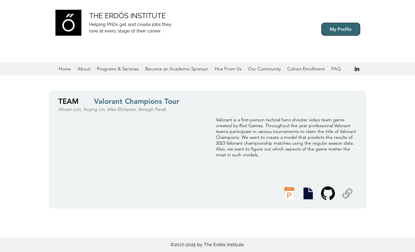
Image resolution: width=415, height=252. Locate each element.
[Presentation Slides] (308, 193)
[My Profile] (340, 29)
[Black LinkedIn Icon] (357, 69)
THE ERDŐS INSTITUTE (127, 15)
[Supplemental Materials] (347, 193)
